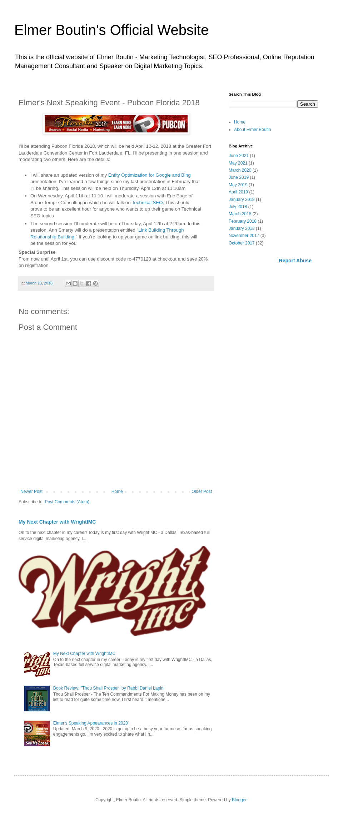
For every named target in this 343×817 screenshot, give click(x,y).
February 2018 (243, 221)
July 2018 (238, 206)
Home (117, 491)
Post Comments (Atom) (67, 501)
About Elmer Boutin (252, 129)
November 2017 (244, 235)
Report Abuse (295, 260)
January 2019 (242, 199)
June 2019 (239, 177)
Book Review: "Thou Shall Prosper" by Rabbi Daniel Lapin (108, 688)
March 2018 (240, 213)
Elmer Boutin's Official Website (111, 30)
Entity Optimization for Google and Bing (149, 175)
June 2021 (239, 155)
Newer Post (31, 491)
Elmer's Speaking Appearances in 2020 (90, 723)
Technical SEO (147, 202)
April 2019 (238, 192)
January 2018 (242, 228)
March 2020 (240, 170)
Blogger (239, 799)
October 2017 (242, 243)
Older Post (202, 491)
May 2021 (238, 163)
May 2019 (238, 184)
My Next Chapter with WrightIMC (57, 522)
